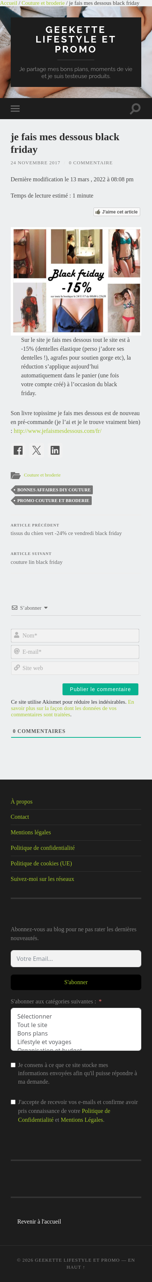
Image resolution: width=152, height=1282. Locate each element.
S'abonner (76, 982)
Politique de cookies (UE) (41, 863)
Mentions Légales (82, 1120)
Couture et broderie (43, 3)
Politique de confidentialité (43, 848)
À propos (22, 801)
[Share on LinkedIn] (55, 450)
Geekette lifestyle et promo (76, 39)
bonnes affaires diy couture (54, 489)
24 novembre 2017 (35, 162)
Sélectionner (76, 1016)
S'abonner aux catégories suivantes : (53, 1001)
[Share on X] (36, 450)
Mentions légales (31, 832)
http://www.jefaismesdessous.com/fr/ (57, 431)
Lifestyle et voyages (76, 1042)
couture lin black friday (76, 558)
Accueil (8, 3)
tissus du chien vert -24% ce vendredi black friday (76, 529)
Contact (20, 817)
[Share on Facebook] (18, 450)
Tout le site (76, 1025)
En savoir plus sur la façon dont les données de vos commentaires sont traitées (72, 708)
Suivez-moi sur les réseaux (42, 879)
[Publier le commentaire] (100, 689)
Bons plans (76, 1033)
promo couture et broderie (53, 500)
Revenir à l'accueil (39, 1221)
